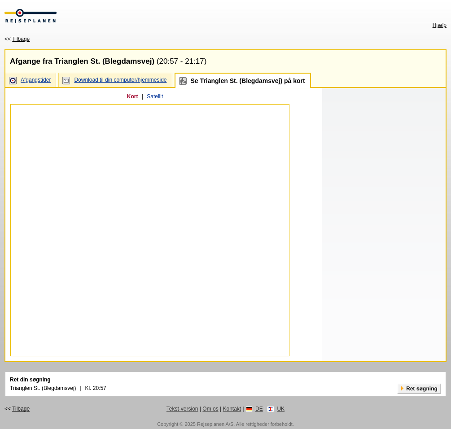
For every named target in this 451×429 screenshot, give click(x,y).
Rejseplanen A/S (215, 424)
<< (17, 39)
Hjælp (440, 25)
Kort (132, 96)
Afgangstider (36, 80)
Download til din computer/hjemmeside (120, 80)
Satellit (155, 96)
